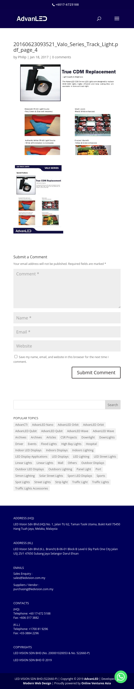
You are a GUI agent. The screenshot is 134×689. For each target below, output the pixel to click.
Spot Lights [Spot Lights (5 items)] (22, 482)
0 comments (61, 57)
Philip (22, 57)
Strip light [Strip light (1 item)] (61, 482)
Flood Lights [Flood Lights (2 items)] (49, 444)
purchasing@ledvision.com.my (33, 589)
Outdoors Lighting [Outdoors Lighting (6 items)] (60, 469)
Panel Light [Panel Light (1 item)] (84, 469)
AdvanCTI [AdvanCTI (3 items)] (21, 425)
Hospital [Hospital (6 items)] (91, 444)
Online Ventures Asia (96, 683)
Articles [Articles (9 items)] (51, 437)
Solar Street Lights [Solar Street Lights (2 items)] (51, 476)
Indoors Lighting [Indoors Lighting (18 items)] (83, 450)
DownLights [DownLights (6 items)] (107, 437)
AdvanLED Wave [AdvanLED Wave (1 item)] (77, 431)
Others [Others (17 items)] (72, 463)
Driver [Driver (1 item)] (19, 444)
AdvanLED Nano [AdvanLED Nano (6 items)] (42, 425)
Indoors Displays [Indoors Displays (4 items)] (57, 450)
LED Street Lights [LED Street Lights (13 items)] (105, 457)
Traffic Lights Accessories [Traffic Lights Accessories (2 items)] (31, 488)
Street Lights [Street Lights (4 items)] (42, 482)
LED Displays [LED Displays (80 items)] (60, 457)
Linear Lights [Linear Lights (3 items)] (23, 463)
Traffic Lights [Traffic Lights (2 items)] (100, 482)
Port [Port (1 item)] (98, 469)
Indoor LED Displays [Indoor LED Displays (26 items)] (28, 450)
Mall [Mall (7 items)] (60, 463)
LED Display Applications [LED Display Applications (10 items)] (31, 457)
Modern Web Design (37, 683)
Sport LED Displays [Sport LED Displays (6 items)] (79, 476)
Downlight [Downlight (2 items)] (88, 437)
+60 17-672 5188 (39, 613)
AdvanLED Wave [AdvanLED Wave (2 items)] (103, 431)
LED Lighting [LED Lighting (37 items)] (81, 457)
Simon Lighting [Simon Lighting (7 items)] (25, 476)
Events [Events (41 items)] (32, 444)
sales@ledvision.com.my (29, 578)
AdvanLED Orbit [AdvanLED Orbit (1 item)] (68, 425)
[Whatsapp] (120, 676)
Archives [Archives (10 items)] (20, 437)
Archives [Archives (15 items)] (36, 437)
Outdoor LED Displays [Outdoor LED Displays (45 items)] (29, 469)
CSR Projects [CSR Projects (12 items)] (69, 437)
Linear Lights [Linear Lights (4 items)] (44, 463)
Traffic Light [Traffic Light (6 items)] (80, 482)
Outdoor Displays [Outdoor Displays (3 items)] (92, 463)
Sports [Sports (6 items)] (101, 476)
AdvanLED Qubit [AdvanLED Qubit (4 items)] (26, 431)
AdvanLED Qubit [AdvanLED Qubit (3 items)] (52, 431)
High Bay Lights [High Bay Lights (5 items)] (71, 444)
